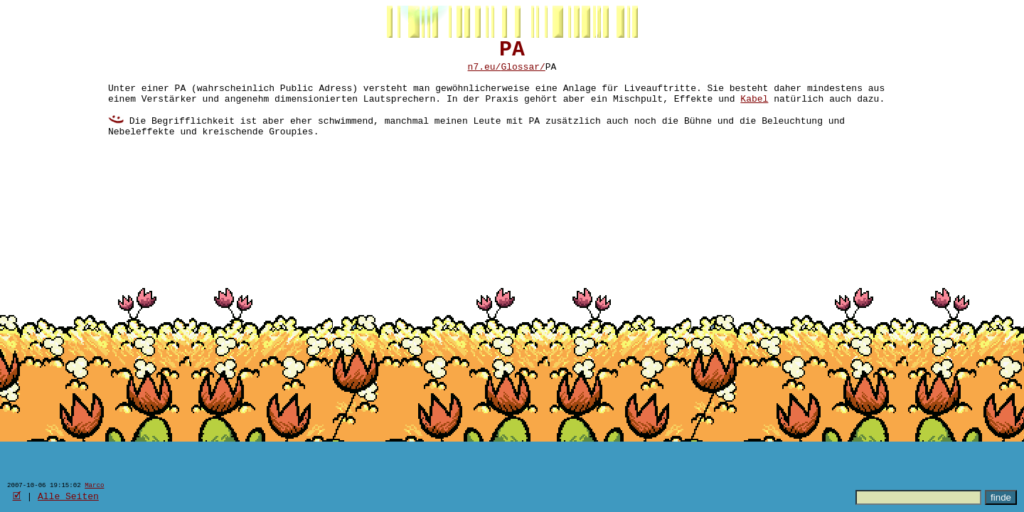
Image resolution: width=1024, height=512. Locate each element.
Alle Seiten (68, 495)
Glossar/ (523, 73)
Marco (94, 484)
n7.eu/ (484, 73)
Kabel (754, 111)
